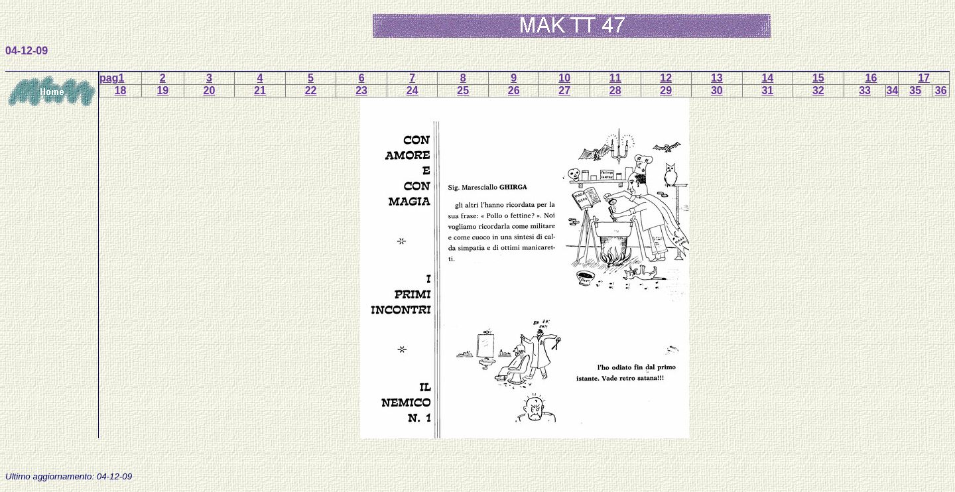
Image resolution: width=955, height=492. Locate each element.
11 (615, 78)
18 (121, 90)
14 (767, 78)
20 (210, 90)
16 (871, 78)
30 (717, 90)
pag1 (111, 78)
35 (915, 90)
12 (666, 78)
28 (615, 90)
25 (463, 90)
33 (865, 90)
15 (818, 78)
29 (666, 90)
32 (818, 90)
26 (514, 90)
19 (162, 90)
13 (717, 78)
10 (564, 78)
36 (941, 90)
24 (412, 90)
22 (311, 90)
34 (892, 90)
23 (361, 90)
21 (260, 90)
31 (767, 90)
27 (564, 90)
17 (924, 78)
